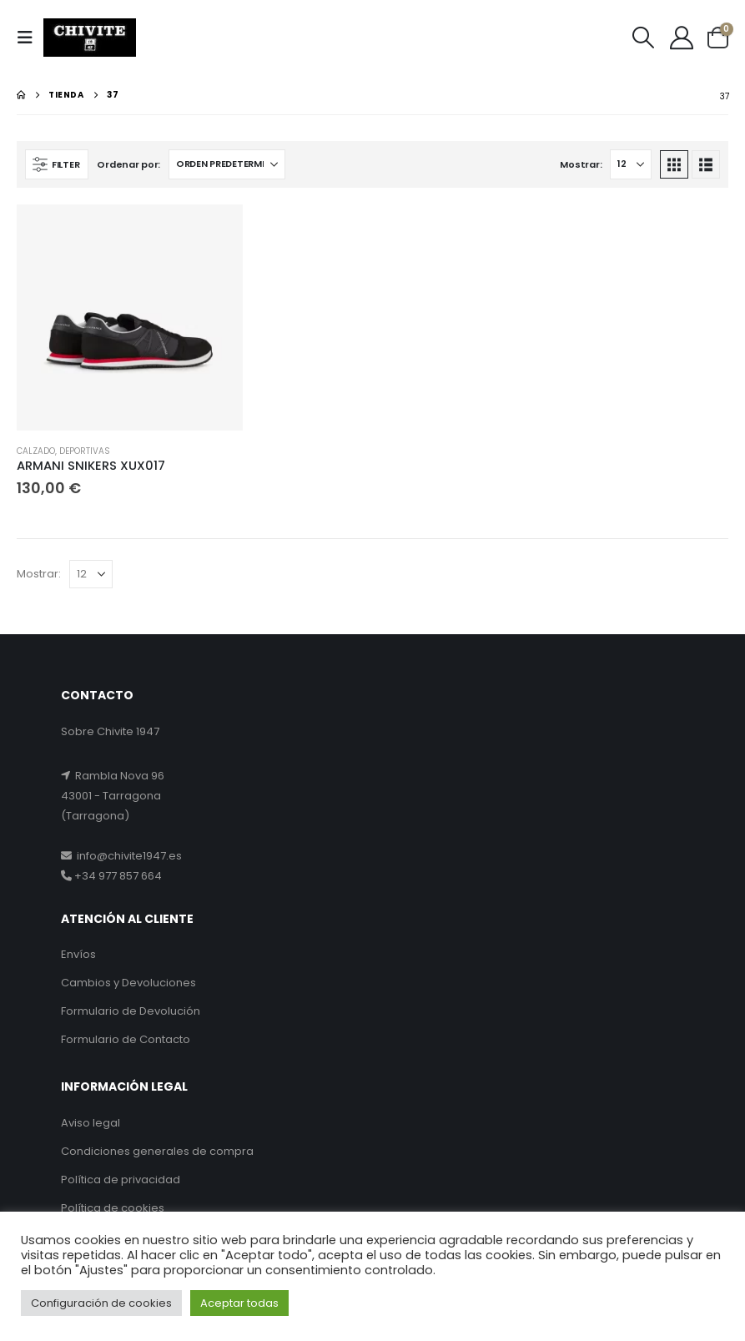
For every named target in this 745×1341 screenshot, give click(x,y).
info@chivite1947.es (127, 856)
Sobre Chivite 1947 (110, 731)
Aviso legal (90, 1123)
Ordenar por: (128, 164)
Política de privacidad (120, 1179)
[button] (30, 37)
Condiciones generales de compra (157, 1151)
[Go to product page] (130, 317)
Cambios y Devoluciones (128, 983)
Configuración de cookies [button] (101, 1303)
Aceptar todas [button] (239, 1303)
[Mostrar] (631, 164)
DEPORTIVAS (84, 451)
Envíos (78, 954)
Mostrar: (581, 164)
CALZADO (36, 451)
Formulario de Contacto (125, 1039)
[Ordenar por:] (227, 164)
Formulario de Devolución (130, 1011)
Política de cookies (112, 1208)
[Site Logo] (89, 38)
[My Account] (681, 37)
